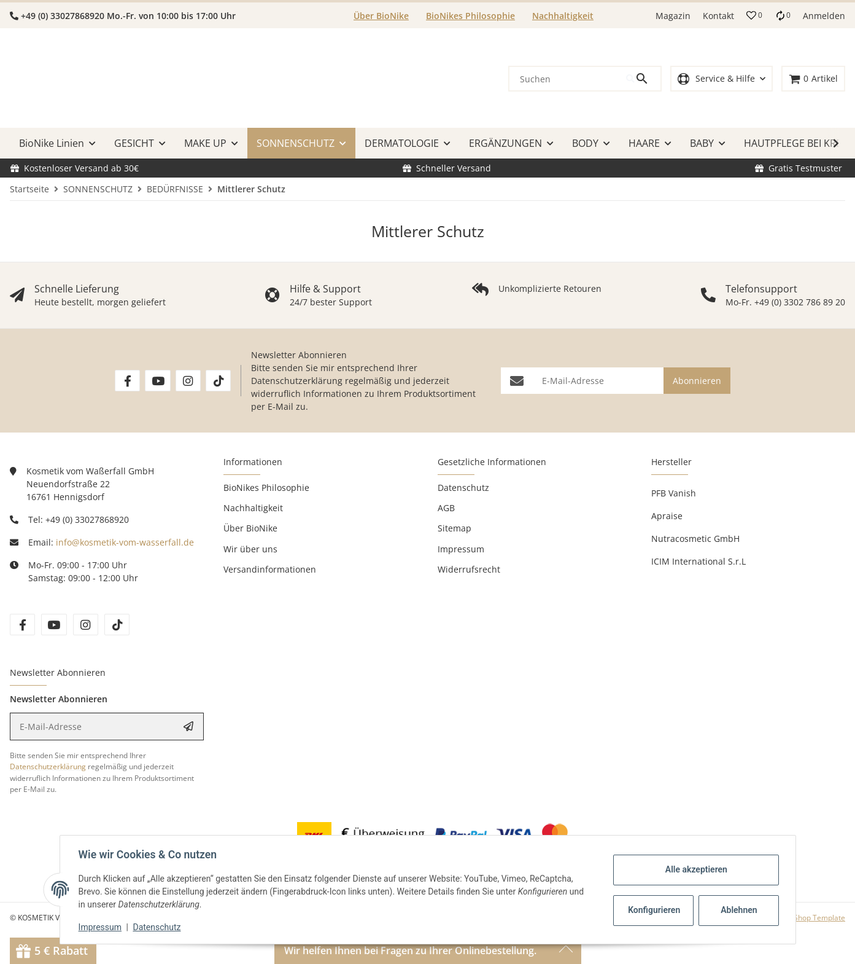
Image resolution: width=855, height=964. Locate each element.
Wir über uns (250, 549)
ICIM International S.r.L (698, 561)
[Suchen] (567, 78)
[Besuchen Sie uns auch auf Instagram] (188, 380)
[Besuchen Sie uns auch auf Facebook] (127, 380)
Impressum (101, 927)
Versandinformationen (269, 569)
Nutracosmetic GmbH (695, 538)
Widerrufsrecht (469, 569)
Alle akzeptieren (695, 869)
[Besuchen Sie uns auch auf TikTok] (218, 380)
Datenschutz (158, 927)
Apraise (667, 516)
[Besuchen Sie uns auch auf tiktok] (117, 624)
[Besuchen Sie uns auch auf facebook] (22, 624)
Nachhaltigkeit (563, 16)
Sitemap (454, 528)
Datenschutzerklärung (296, 380)
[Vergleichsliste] (782, 16)
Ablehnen (737, 910)
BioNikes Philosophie (470, 16)
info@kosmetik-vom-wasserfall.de (125, 542)
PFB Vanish (673, 493)
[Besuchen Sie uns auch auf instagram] (85, 624)
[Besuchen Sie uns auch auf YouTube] (157, 380)
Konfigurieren (654, 910)
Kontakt (718, 16)
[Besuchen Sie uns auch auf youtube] (53, 624)
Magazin (673, 16)
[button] (754, 15)
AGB (446, 508)
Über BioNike (381, 16)
